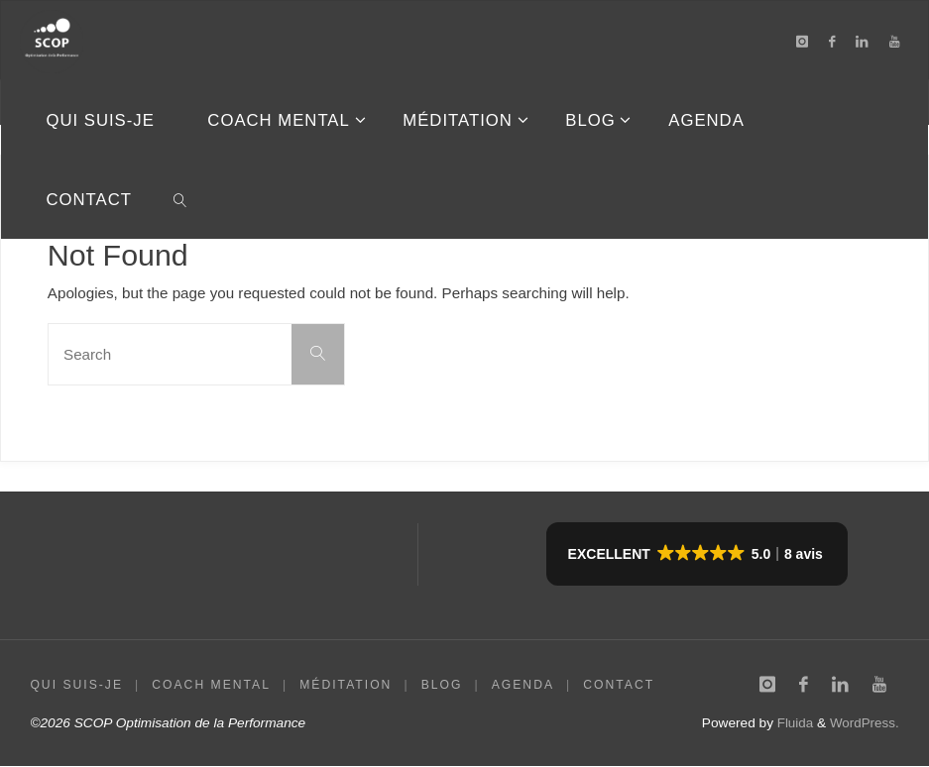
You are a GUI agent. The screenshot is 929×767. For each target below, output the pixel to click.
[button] (697, 554)
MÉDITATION (346, 685)
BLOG (442, 685)
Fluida (791, 723)
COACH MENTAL (211, 685)
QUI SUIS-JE (76, 685)
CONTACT (619, 685)
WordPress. (863, 723)
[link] (180, 199)
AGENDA (524, 685)
